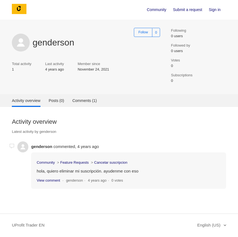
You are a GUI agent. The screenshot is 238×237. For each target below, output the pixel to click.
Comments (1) (84, 100)
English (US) (209, 225)
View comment (48, 180)
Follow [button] (143, 32)
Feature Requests (74, 162)
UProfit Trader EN (28, 225)
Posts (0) (56, 100)
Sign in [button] (215, 9)
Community (156, 9)
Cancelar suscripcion (111, 162)
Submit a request (187, 9)
